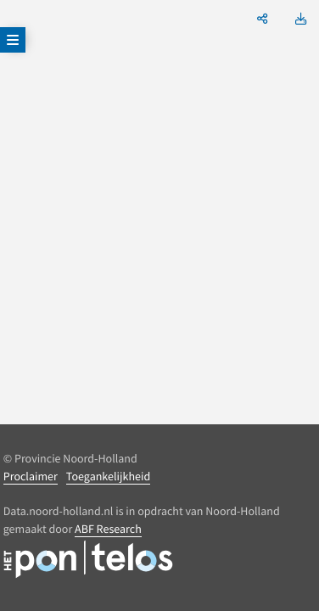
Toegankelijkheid (108, 476)
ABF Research (108, 528)
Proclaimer (30, 476)
